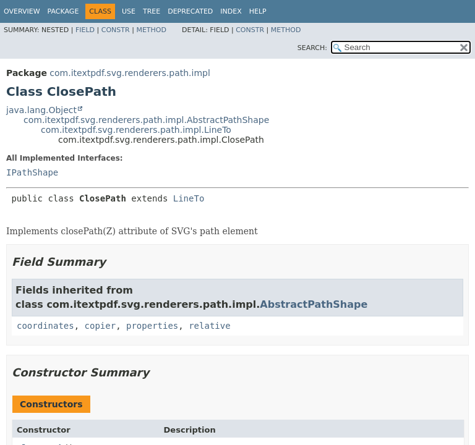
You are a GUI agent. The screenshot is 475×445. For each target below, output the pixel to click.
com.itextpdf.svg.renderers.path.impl (129, 73)
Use (128, 11)
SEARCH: (312, 48)
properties (152, 326)
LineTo (189, 198)
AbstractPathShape (313, 304)
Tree (151, 11)
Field (85, 30)
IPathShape (32, 172)
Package (63, 11)
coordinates (45, 326)
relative (209, 326)
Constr (115, 30)
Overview (22, 11)
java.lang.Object (41, 110)
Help (258, 11)
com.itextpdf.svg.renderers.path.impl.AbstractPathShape (146, 120)
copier (100, 326)
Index (230, 11)
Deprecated (190, 11)
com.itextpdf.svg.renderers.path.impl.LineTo (136, 130)
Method (151, 30)
